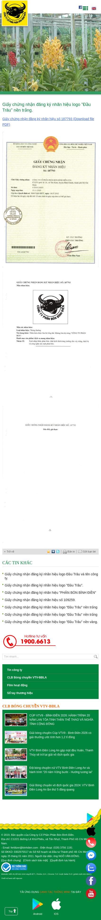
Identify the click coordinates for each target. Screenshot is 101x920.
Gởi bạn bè (87, 551)
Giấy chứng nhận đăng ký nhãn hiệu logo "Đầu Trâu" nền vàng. (51, 622)
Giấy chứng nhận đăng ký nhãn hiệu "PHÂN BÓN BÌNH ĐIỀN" (50, 592)
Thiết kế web (6, 878)
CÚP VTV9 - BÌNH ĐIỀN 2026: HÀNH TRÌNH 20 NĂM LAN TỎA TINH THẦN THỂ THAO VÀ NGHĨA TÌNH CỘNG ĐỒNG (61, 720)
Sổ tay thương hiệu (20, 693)
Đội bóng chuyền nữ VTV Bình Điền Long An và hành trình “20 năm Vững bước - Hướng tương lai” (60, 770)
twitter (58, 551)
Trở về (10, 551)
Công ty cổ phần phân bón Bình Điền (14, 14)
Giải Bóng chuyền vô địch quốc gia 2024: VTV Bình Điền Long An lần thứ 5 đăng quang (61, 787)
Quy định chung (11, 860)
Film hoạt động (17, 685)
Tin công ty (14, 670)
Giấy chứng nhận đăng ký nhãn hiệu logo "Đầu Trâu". (44, 585)
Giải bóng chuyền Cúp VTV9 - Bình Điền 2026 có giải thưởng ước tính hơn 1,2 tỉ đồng (60, 735)
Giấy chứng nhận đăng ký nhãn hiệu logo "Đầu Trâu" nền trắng (51, 607)
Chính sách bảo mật (35, 860)
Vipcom (19, 878)
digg (53, 551)
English (94, 8)
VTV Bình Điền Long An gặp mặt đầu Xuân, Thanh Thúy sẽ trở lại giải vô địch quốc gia (61, 752)
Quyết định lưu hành (62, 860)
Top (11, 911)
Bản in (69, 552)
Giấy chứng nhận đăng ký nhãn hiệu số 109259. (40, 600)
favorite (48, 551)
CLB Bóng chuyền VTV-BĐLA (27, 677)
